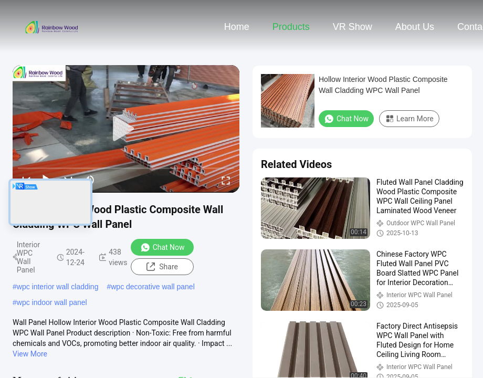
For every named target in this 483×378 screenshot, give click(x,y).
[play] (126, 129)
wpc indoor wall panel (52, 302)
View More (30, 354)
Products (291, 27)
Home (236, 27)
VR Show (352, 27)
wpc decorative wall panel (153, 286)
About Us (414, 27)
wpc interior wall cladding (58, 286)
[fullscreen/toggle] (225, 180)
